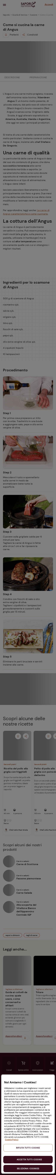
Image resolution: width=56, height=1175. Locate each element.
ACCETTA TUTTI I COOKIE (29, 1159)
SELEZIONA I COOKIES (28, 1168)
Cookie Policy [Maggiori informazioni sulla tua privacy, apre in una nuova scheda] (11, 1139)
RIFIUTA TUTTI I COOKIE (28, 1147)
